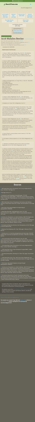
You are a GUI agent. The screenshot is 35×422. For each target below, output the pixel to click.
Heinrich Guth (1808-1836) (22, 15)
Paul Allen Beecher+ (17, 33)
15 (1, 257)
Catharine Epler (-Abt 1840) (13, 16)
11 (1, 238)
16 (1, 263)
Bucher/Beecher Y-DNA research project (21, 289)
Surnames (11, 297)
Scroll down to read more (6, 36)
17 (1, 267)
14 (1, 253)
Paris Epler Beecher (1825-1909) (9, 20)
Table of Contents (4, 297)
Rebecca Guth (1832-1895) (26, 20)
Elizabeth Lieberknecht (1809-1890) (30, 16)
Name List (17, 297)
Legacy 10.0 (22, 300)
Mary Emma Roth (18, 30)
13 (1, 249)
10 (1, 233)
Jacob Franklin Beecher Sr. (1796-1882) (5, 16)
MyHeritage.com (4, 301)
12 (1, 245)
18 (1, 275)
